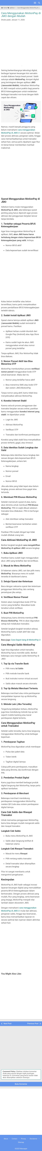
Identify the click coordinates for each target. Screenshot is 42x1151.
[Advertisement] (21, 43)
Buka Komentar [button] (21, 1084)
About (6, 1139)
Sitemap (21, 1142)
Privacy (23, 1139)
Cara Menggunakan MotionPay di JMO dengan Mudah (21, 15)
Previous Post (32, 1023)
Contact (14, 1139)
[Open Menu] (34, 3)
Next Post (7, 1023)
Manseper (23, 1149)
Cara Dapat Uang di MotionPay (25, 640)
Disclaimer (33, 1139)
